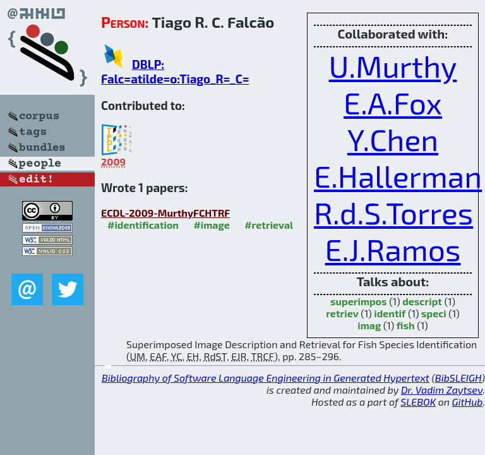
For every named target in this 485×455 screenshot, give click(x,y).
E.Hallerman (398, 175)
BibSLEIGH (458, 378)
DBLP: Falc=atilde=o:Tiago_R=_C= (175, 71)
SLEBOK (418, 402)
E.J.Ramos (393, 249)
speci (433, 313)
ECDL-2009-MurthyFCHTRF (165, 213)
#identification (143, 225)
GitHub (467, 402)
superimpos (358, 301)
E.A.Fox (393, 102)
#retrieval (268, 225)
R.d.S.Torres (393, 212)
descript (422, 301)
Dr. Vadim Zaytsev (441, 390)
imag (369, 325)
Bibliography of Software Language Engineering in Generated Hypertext (265, 378)
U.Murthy (393, 65)
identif (389, 313)
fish (406, 325)
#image (211, 225)
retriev (342, 313)
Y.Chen (392, 139)
